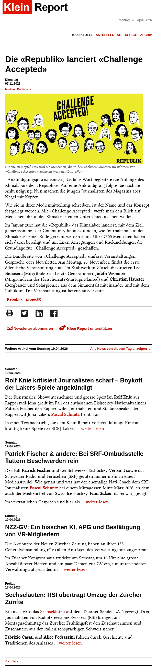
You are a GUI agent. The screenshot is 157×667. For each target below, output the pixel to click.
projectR (33, 299)
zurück (12, 661)
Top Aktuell (82, 35)
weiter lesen (92, 428)
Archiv (146, 35)
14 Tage (131, 35)
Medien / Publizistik (18, 89)
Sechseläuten (52, 611)
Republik (15, 299)
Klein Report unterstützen (85, 328)
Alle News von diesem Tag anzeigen (121, 349)
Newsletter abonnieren (30, 328)
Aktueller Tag (108, 35)
